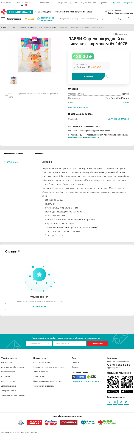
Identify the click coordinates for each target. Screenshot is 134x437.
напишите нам (92, 137)
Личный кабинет (40, 372)
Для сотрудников (8, 386)
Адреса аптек (45, 3)
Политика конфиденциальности (47, 381)
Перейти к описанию (78, 107)
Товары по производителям (13, 395)
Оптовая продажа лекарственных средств (90, 3)
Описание (12, 161)
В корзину (88, 77)
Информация (62, 3)
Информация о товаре (13, 153)
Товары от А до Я (8, 391)
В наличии (39, 153)
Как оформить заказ (25, 3)
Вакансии (5, 376)
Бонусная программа (122, 3)
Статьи (75, 367)
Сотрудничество (8, 381)
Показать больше (39, 306)
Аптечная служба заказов (12, 367)
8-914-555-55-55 (75, 137)
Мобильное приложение (119, 373)
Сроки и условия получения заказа (48, 367)
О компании (6, 3)
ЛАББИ (125, 102)
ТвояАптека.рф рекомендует (45, 19)
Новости (75, 362)
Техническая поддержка (43, 386)
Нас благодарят (8, 372)
